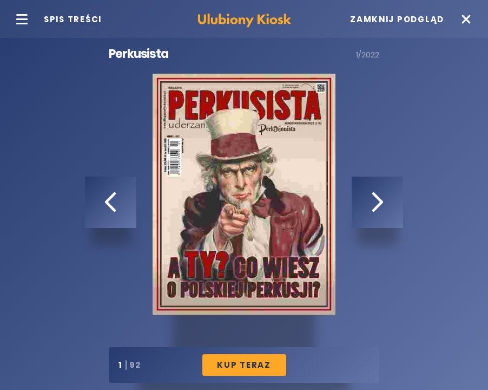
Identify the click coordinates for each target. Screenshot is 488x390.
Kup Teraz (244, 364)
